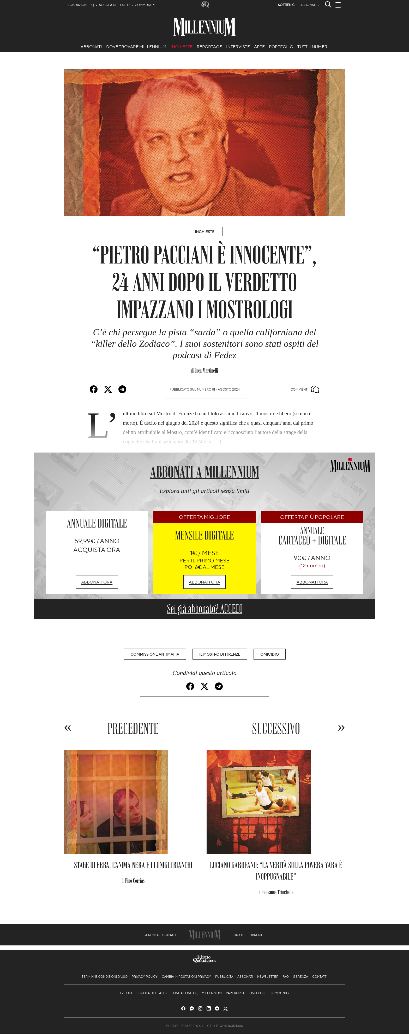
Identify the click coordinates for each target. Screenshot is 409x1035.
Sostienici (286, 5)
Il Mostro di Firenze (219, 654)
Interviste (238, 46)
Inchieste (182, 46)
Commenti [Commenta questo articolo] (305, 389)
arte (259, 46)
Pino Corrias (135, 882)
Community (145, 5)
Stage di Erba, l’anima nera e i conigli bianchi (133, 866)
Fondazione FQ (81, 5)
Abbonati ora (96, 582)
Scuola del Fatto (114, 5)
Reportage (209, 46)
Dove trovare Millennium (136, 46)
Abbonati (308, 5)
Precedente (133, 729)
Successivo (276, 729)
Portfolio (281, 46)
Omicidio (269, 654)
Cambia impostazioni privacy (186, 978)
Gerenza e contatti (160, 936)
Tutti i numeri (313, 46)
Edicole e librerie (247, 936)
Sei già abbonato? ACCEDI (204, 609)
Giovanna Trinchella (277, 893)
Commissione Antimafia (154, 654)
